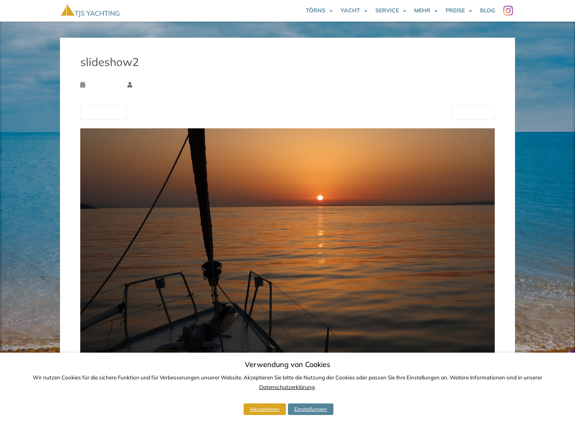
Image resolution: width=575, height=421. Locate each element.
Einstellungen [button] (310, 409)
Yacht (350, 10)
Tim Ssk (143, 85)
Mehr (422, 10)
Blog (487, 10)
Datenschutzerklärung (287, 387)
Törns (315, 10)
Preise (455, 10)
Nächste (473, 112)
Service (387, 10)
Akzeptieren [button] (265, 409)
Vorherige (104, 112)
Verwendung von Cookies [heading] (287, 365)
